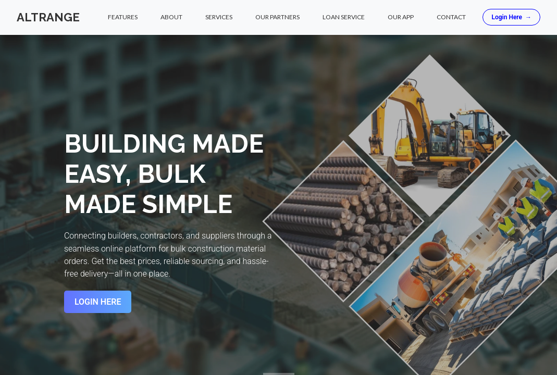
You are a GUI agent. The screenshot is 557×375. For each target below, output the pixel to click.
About (171, 17)
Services (218, 17)
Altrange (48, 17)
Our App (401, 17)
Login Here (511, 17)
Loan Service (344, 17)
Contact (451, 17)
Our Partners (277, 17)
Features (123, 17)
